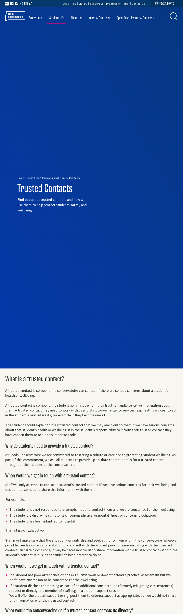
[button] (174, 16)
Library (83, 3)
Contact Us (138, 3)
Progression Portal (117, 3)
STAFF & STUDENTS (164, 3)
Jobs (66, 3)
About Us (76, 17)
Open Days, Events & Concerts (135, 17)
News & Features (99, 17)
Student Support (50, 177)
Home (20, 177)
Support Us (97, 3)
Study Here (35, 17)
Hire (73, 3)
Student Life (56, 17)
